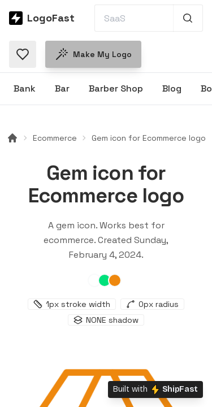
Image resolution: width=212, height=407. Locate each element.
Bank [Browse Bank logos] (25, 88)
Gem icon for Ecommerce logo (149, 138)
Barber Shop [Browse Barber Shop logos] (116, 88)
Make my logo (93, 54)
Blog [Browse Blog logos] (171, 88)
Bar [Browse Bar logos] (62, 88)
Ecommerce (55, 138)
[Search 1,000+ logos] (188, 18)
